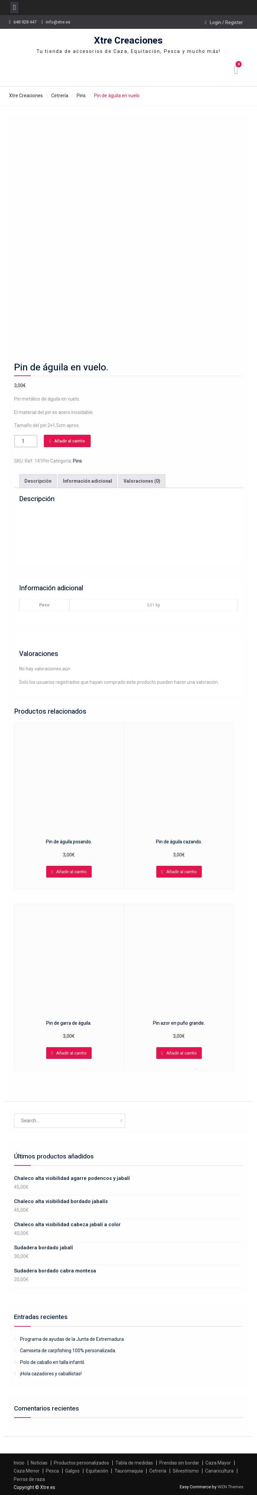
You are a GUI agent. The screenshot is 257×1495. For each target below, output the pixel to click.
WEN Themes (230, 1485)
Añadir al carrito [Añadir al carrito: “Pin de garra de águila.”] (71, 1051)
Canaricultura (219, 1469)
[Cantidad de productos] (25, 439)
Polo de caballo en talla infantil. (52, 1360)
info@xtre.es (58, 21)
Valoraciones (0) (141, 479)
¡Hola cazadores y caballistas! (51, 1372)
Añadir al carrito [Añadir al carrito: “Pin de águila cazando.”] (181, 870)
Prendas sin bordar (179, 1461)
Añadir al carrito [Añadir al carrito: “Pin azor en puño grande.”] (181, 1051)
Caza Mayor (218, 1461)
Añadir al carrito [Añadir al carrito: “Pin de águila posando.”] (71, 870)
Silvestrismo (186, 1469)
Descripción (38, 479)
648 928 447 (24, 21)
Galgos (72, 1469)
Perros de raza (29, 1477)
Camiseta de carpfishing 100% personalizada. (68, 1349)
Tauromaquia (128, 1469)
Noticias (39, 1461)
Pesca (52, 1469)
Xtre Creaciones (128, 41)
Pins (81, 95)
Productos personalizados (81, 1461)
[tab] (38, 480)
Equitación (97, 1469)
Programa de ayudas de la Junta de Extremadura (72, 1337)
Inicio (19, 1461)
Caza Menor (26, 1469)
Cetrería (59, 95)
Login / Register (226, 22)
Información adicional (87, 479)
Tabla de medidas (134, 1461)
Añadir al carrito (69, 439)
